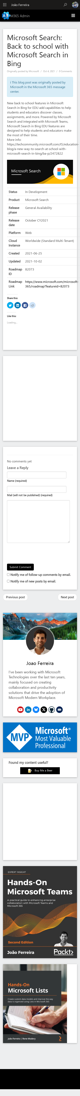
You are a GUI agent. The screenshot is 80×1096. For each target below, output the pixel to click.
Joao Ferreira (40, 663)
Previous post (15, 597)
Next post (67, 597)
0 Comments (65, 71)
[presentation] (37, 554)
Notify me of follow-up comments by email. (40, 574)
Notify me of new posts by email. (33, 581)
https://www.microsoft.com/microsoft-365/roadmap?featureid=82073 (51, 283)
